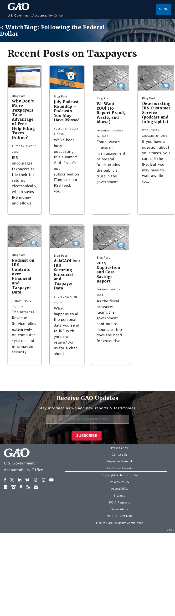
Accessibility (120, 488)
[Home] (82, 15)
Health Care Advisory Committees (119, 522)
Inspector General (119, 461)
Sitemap (119, 495)
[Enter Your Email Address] (87, 419)
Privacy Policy (119, 481)
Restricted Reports (120, 468)
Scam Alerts (119, 509)
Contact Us (120, 454)
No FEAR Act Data (120, 515)
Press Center (120, 447)
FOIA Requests (119, 502)
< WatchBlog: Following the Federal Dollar (52, 30)
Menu (163, 9)
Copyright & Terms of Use (120, 475)
